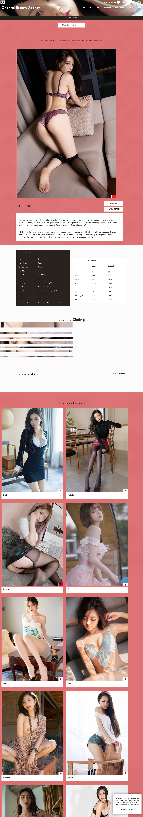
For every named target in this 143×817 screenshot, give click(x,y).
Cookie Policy (59, 794)
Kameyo (131, 561)
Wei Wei (95, 376)
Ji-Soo (77, 591)
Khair (23, 471)
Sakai (59, 531)
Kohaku (24, 346)
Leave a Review (117, 79)
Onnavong (96, 471)
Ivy (129, 621)
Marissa (113, 651)
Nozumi (113, 346)
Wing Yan (79, 471)
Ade (130, 501)
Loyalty (130, 15)
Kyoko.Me (43, 621)
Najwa (41, 561)
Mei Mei (24, 621)
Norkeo (95, 561)
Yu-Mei (77, 441)
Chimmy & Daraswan (43, 410)
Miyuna (42, 682)
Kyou (130, 531)
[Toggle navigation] (79, 15)
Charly (23, 651)
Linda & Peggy (131, 377)
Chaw (41, 531)
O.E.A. (21, 785)
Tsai (4, 501)
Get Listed (118, 15)
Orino (130, 441)
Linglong (60, 651)
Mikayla (42, 591)
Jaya (130, 471)
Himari (95, 408)
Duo (98, 15)
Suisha (23, 501)
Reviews (106, 15)
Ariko (23, 561)
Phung (23, 591)
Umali (23, 376)
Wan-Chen (25, 531)
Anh (22, 441)
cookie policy (123, 807)
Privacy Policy (59, 790)
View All (11, 736)
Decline (125, 811)
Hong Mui (132, 591)
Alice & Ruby (62, 408)
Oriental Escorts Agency (36, 15)
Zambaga (79, 621)
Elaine (95, 591)
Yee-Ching (132, 408)
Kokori (6, 651)
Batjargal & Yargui (80, 410)
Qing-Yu (95, 441)
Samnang (43, 501)
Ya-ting (95, 621)
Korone (6, 441)
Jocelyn (42, 346)
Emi (58, 346)
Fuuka (130, 651)
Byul (5, 346)
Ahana (59, 376)
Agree (117, 811)
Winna (23, 682)
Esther (77, 376)
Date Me (117, 73)
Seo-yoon (78, 651)
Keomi (59, 441)
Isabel (95, 651)
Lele (112, 621)
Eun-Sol (60, 501)
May (112, 531)
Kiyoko (6, 471)
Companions (87, 15)
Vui (111, 561)
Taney (112, 471)
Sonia (5, 561)
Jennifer (6, 591)
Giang (41, 441)
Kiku (94, 501)
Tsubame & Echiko (7, 410)
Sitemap (57, 798)
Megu (59, 471)
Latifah (6, 682)
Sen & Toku (25, 408)
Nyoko (59, 591)
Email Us (89, 787)
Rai (76, 561)
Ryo (40, 376)
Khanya (78, 531)
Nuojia (77, 501)
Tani (94, 346)
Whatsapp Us (90, 791)
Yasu (77, 346)
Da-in (94, 531)
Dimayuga (43, 471)
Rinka (5, 531)
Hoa (5, 376)
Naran (113, 408)
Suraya (60, 561)
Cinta (41, 651)
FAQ (139, 15)
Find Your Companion (63, 39)
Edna (59, 621)
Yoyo (112, 441)
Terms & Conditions (61, 787)
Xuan (112, 376)
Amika (131, 346)
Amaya (6, 621)
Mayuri (113, 591)
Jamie (112, 501)
